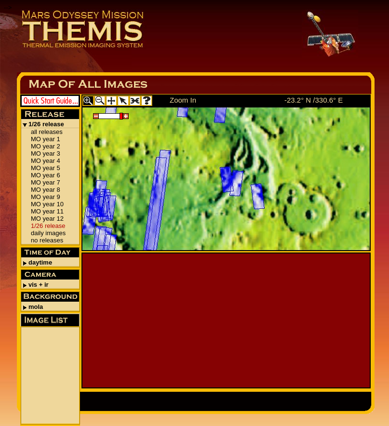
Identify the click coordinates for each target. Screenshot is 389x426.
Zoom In (183, 100)
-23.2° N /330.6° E (313, 100)
